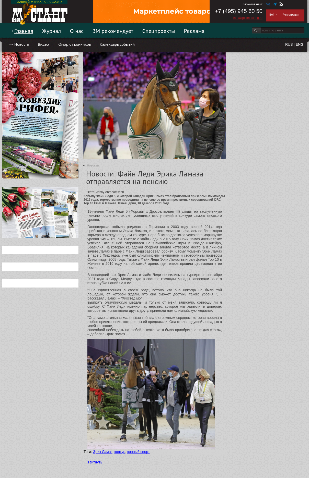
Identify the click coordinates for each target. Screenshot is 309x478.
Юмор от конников (74, 44)
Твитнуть (94, 462)
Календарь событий (117, 44)
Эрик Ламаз (102, 452)
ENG (299, 44)
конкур (120, 452)
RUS (289, 44)
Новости (21, 44)
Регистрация (291, 14)
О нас (77, 30)
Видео (43, 44)
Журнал (51, 30)
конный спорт (138, 452)
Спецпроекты (158, 30)
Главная (23, 30)
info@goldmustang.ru (247, 18)
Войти (273, 14)
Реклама (194, 30)
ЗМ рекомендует (113, 30)
